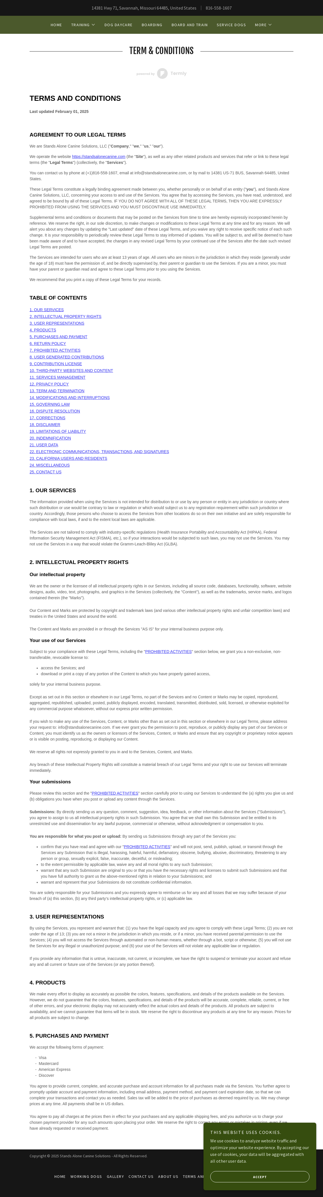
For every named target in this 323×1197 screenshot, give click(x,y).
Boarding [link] (152, 24)
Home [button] (60, 1176)
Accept (238, 1176)
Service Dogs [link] (231, 24)
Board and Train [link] (190, 24)
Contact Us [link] (141, 1176)
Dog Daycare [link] (119, 24)
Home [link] (56, 24)
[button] (83, 24)
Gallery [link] (115, 1176)
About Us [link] (168, 1176)
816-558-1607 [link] (219, 8)
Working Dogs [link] (86, 1176)
